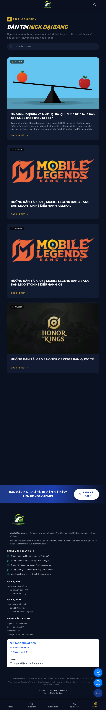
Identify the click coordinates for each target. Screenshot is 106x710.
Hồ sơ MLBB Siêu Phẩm (17, 604)
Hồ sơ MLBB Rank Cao (17, 608)
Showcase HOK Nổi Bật (17, 586)
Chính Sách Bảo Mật (16, 627)
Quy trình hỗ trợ (13, 631)
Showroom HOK (19, 652)
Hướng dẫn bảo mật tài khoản (20, 634)
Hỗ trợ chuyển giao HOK (17, 590)
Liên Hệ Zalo (86, 494)
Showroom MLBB (19, 648)
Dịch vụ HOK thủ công (16, 593)
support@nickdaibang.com (26, 663)
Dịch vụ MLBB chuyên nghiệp (20, 611)
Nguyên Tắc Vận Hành (17, 623)
